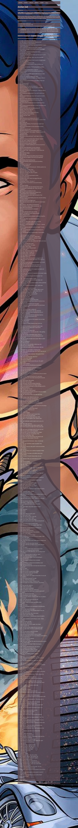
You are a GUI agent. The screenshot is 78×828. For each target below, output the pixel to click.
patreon (36, 2)
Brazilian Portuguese (51, 36)
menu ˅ (46, 2)
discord (31, 2)
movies (25, 2)
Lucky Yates (20, 12)
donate (41, 2)
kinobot (20, 2)
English (33, 36)
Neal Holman (45, 13)
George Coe (37, 12)
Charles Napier (28, 13)
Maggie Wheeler (55, 12)
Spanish (40, 36)
